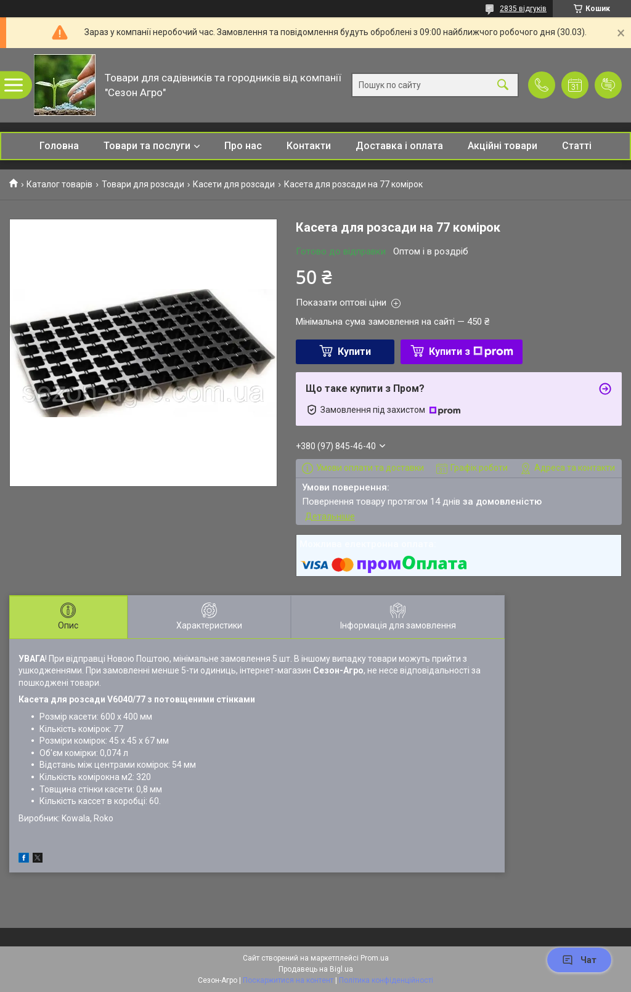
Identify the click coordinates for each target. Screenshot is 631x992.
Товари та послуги (147, 146)
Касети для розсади (234, 184)
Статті (577, 146)
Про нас (243, 146)
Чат (579, 960)
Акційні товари (502, 146)
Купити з (471, 351)
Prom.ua (374, 958)
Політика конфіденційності (386, 980)
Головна (59, 146)
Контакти (309, 146)
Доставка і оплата (399, 146)
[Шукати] (503, 85)
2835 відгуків (523, 8)
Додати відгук (608, 85)
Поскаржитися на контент (288, 980)
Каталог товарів (59, 184)
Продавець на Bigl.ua (316, 969)
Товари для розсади (143, 184)
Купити (354, 351)
